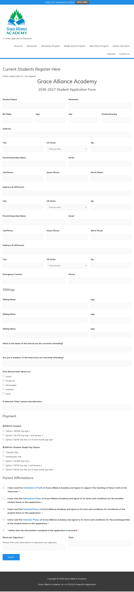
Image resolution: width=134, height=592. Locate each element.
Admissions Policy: (32, 499)
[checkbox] (3, 376)
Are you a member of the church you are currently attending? (33, 358)
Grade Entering (109, 114)
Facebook (10, 381)
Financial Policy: (31, 509)
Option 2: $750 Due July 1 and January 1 (24, 466)
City (4, 143)
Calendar (111, 54)
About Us (18, 46)
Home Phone (53, 172)
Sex (70, 114)
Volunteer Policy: (31, 520)
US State (51, 143)
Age (38, 114)
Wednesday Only (13, 457)
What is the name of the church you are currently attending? (33, 344)
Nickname (73, 99)
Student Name (10, 99)
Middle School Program (74, 46)
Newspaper (11, 385)
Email (71, 158)
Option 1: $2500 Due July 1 (18, 431)
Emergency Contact (12, 274)
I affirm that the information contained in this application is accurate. (43, 531)
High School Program (99, 46)
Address (7, 129)
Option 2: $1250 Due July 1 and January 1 (24, 436)
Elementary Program (50, 46)
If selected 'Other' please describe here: (22, 402)
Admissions (31, 46)
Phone (72, 274)
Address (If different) (13, 187)
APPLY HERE (82, 2)
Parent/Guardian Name (14, 158)
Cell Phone (8, 172)
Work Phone (97, 172)
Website (10, 390)
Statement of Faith (32, 488)
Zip (92, 143)
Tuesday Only (12, 453)
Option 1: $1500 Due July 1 (18, 461)
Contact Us (124, 54)
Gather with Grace (121, 46)
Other (8, 394)
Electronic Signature (13, 538)
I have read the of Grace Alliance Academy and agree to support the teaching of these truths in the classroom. (67, 490)
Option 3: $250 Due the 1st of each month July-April (29, 440)
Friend (8, 377)
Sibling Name (9, 300)
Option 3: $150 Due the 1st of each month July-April (29, 470)
